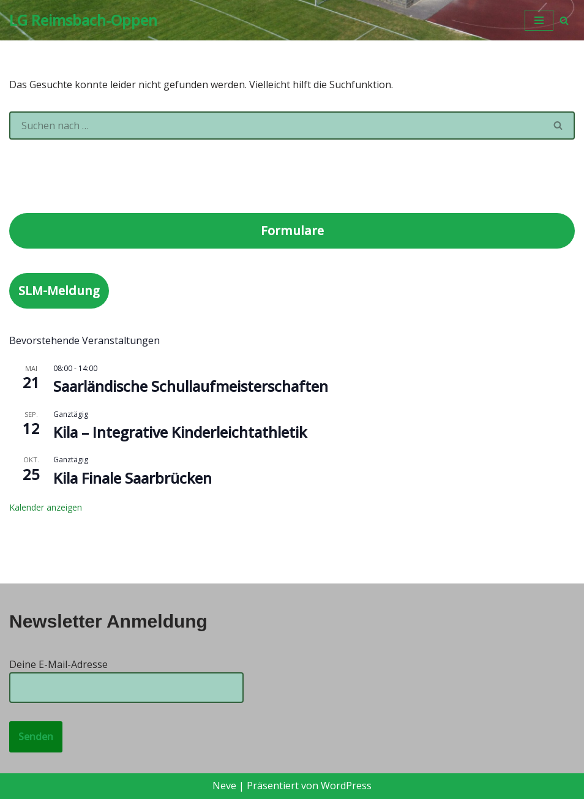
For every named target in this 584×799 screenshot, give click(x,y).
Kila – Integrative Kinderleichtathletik (180, 432)
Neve (224, 785)
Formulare (292, 230)
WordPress (346, 785)
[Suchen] (564, 20)
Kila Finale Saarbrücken (132, 478)
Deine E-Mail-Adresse (126, 676)
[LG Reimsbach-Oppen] (83, 20)
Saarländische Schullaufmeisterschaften (190, 386)
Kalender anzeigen (45, 507)
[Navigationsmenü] (539, 20)
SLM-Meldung (59, 290)
